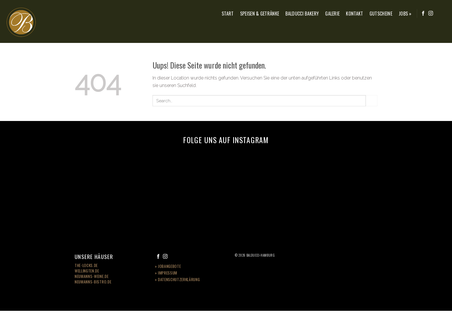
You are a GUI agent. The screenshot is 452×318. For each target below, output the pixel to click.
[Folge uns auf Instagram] (430, 13)
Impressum (167, 273)
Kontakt (354, 13)
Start (228, 13)
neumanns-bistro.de (93, 282)
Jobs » (405, 13)
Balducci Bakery (302, 13)
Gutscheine (381, 13)
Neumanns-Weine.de (92, 276)
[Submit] (371, 100)
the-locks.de (86, 265)
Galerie (332, 13)
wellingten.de (87, 271)
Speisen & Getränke (259, 13)
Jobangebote (169, 266)
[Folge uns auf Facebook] (423, 13)
